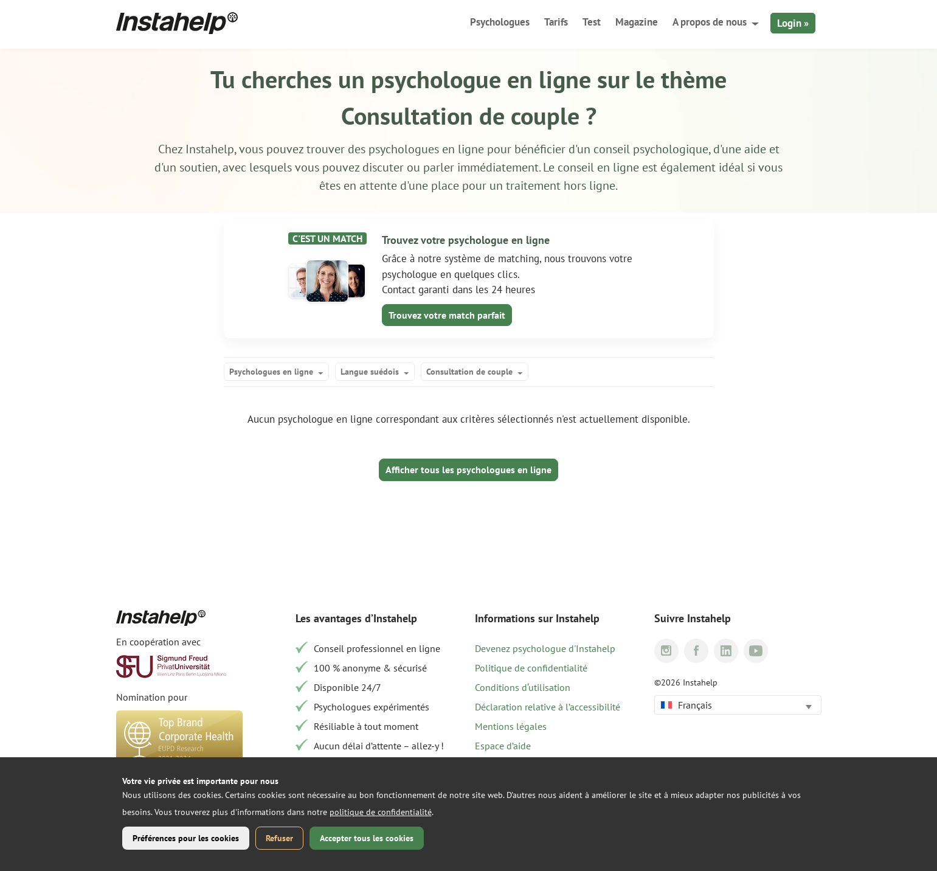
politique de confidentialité (381, 812)
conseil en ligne (600, 167)
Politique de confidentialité (531, 668)
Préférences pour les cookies (186, 838)
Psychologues (500, 22)
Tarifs (556, 22)
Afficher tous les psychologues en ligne (468, 469)
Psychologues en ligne (271, 371)
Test (592, 22)
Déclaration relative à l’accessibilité (547, 707)
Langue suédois (370, 371)
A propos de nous (709, 22)
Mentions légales (511, 726)
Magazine (636, 22)
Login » (793, 23)
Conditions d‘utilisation (522, 687)
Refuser (279, 838)
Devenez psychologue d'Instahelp (545, 648)
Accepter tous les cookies (366, 838)
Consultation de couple (469, 371)
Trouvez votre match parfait (447, 315)
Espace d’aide (503, 746)
